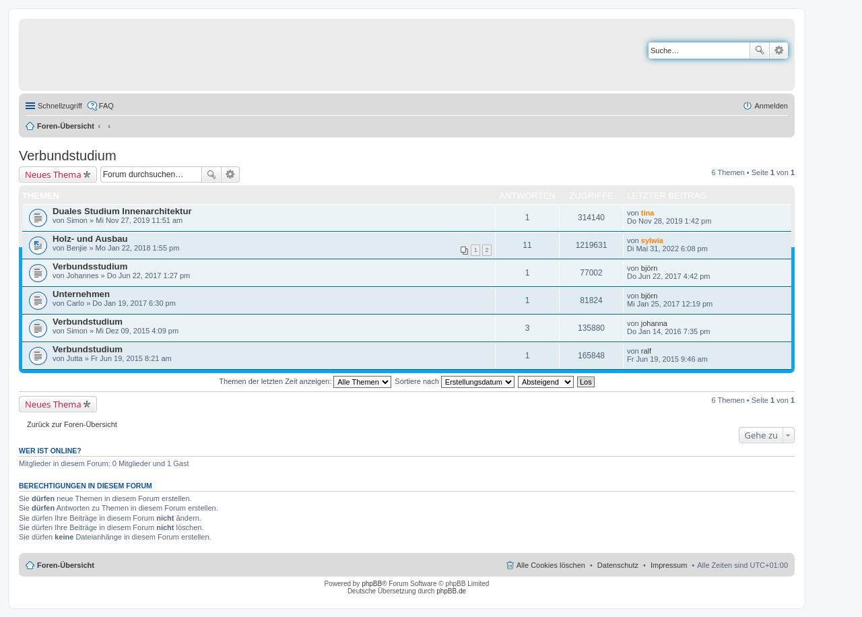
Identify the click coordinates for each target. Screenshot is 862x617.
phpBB (372, 583)
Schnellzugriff (60, 106)
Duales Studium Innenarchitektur (122, 211)
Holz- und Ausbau (90, 239)
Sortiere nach (454, 381)
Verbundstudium (68, 155)
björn (649, 268)
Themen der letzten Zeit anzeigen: (305, 381)
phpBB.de (451, 591)
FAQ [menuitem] (106, 106)
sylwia (652, 240)
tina (648, 213)
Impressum (669, 565)
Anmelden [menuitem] (771, 106)
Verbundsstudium (90, 266)
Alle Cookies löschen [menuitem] (551, 565)
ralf (646, 351)
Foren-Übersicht (65, 126)
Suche (760, 50)
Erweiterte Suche (779, 50)
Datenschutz (617, 565)
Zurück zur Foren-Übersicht (72, 424)
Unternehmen (81, 294)
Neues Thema (53, 174)
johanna (654, 323)
